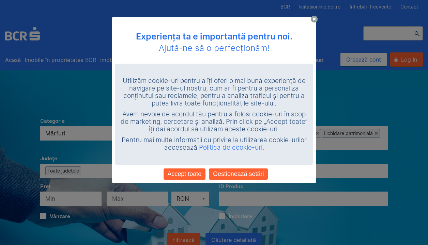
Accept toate (185, 173)
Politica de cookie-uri (230, 147)
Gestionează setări (238, 173)
